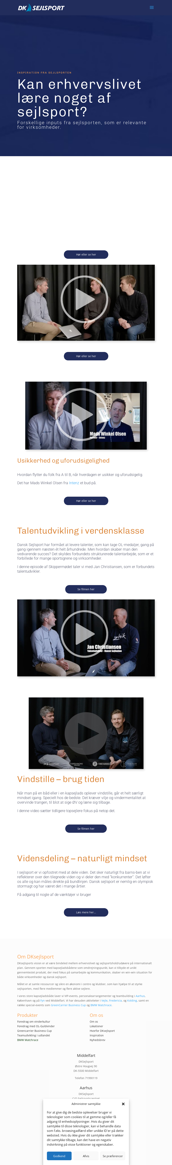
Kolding (132, 1000)
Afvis (86, 1156)
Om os (94, 1021)
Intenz (74, 483)
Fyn (42, 1000)
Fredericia (115, 1000)
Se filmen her (86, 589)
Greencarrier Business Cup (34, 1031)
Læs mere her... (86, 912)
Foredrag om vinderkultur (33, 1021)
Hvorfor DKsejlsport (102, 1031)
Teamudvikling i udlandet (33, 1035)
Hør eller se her (86, 254)
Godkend (59, 1156)
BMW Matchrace (101, 1005)
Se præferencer (113, 1156)
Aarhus (140, 996)
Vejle (104, 1000)
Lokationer (96, 1026)
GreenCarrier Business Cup (68, 1005)
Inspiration (97, 1035)
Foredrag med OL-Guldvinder (36, 1026)
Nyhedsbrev (97, 1040)
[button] (123, 1104)
